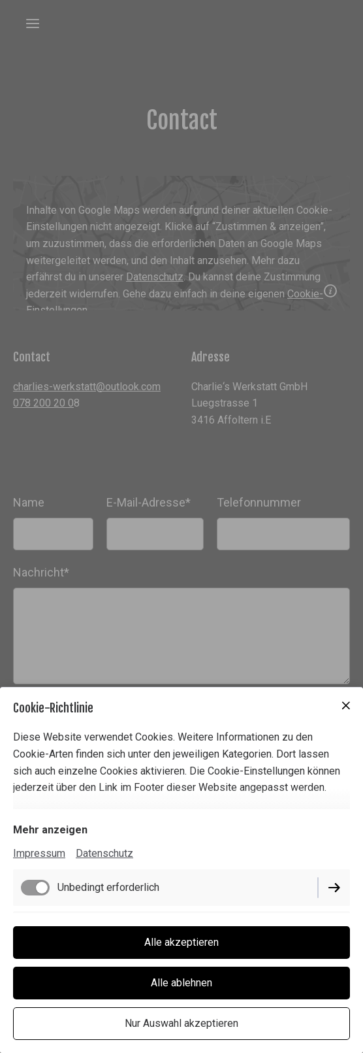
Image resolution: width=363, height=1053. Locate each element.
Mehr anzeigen (50, 830)
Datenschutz (104, 853)
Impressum (39, 853)
